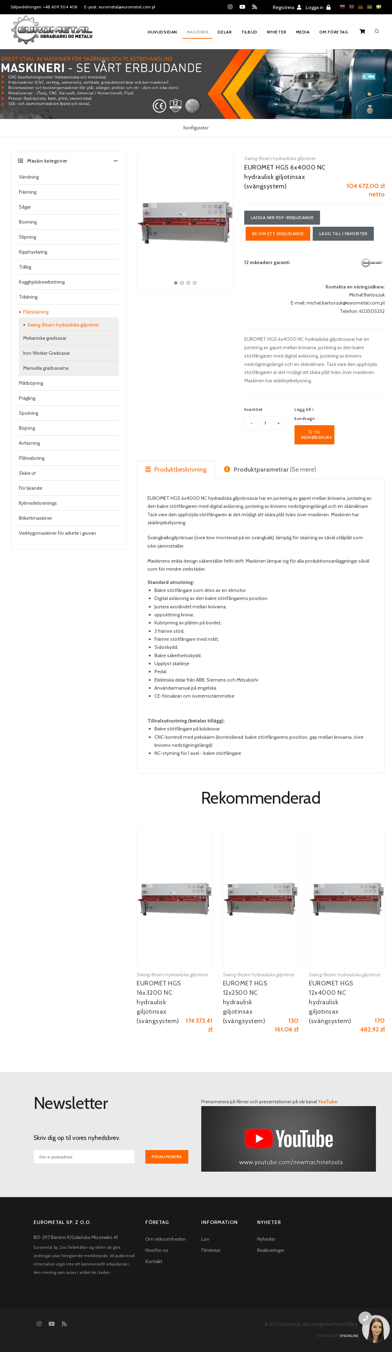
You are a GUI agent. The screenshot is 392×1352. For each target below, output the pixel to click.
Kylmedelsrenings (38, 503)
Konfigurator (196, 127)
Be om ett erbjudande (278, 233)
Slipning (27, 237)
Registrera (287, 7)
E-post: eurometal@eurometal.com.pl (119, 6)
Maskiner (197, 32)
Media (303, 32)
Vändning (29, 177)
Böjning (27, 428)
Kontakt (153, 1262)
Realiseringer (270, 1250)
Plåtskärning (36, 312)
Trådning (28, 297)
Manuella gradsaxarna (45, 368)
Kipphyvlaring (33, 252)
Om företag (333, 32)
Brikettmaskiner (35, 518)
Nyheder (266, 1239)
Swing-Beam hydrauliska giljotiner (63, 325)
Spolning (28, 413)
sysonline (349, 1336)
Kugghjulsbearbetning (42, 282)
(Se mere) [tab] (270, 469)
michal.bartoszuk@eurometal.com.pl (345, 303)
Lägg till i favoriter (344, 233)
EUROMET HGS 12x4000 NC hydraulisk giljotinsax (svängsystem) (331, 1002)
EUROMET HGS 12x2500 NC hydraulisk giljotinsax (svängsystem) (245, 1002)
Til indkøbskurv (316, 435)
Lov (205, 1239)
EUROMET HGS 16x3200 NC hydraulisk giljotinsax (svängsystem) (159, 1002)
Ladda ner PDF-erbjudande (282, 217)
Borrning (28, 222)
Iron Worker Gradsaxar (46, 353)
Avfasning (29, 443)
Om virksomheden (165, 1239)
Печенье (210, 1250)
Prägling (27, 398)
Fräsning (27, 192)
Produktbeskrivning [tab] (175, 469)
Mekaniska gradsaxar (44, 338)
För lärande (30, 488)
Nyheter (276, 32)
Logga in (318, 7)
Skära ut (27, 473)
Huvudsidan (161, 32)
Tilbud (249, 32)
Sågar (25, 207)
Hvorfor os (156, 1250)
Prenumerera (167, 1156)
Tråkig (25, 267)
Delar (224, 32)
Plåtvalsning (31, 458)
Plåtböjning (31, 383)
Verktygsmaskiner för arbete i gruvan (57, 533)
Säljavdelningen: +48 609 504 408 (44, 6)
